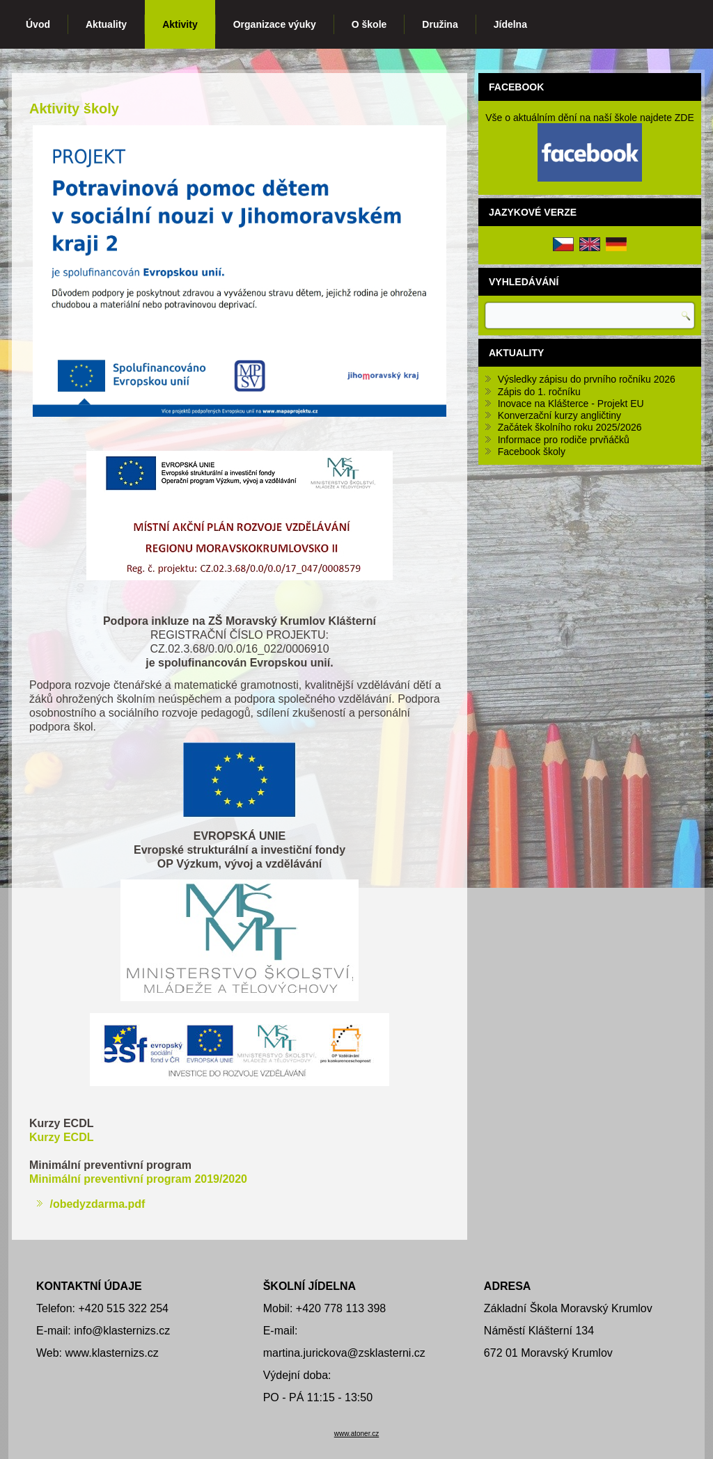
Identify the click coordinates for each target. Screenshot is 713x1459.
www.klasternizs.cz (112, 1353)
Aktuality (106, 24)
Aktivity (180, 24)
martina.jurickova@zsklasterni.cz (344, 1353)
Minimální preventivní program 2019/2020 (138, 1179)
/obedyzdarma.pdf (97, 1204)
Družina (439, 24)
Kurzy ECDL (61, 1137)
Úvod (38, 24)
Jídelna (510, 24)
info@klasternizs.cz (122, 1331)
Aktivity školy (74, 108)
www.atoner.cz (356, 1433)
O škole (369, 24)
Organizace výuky (274, 24)
